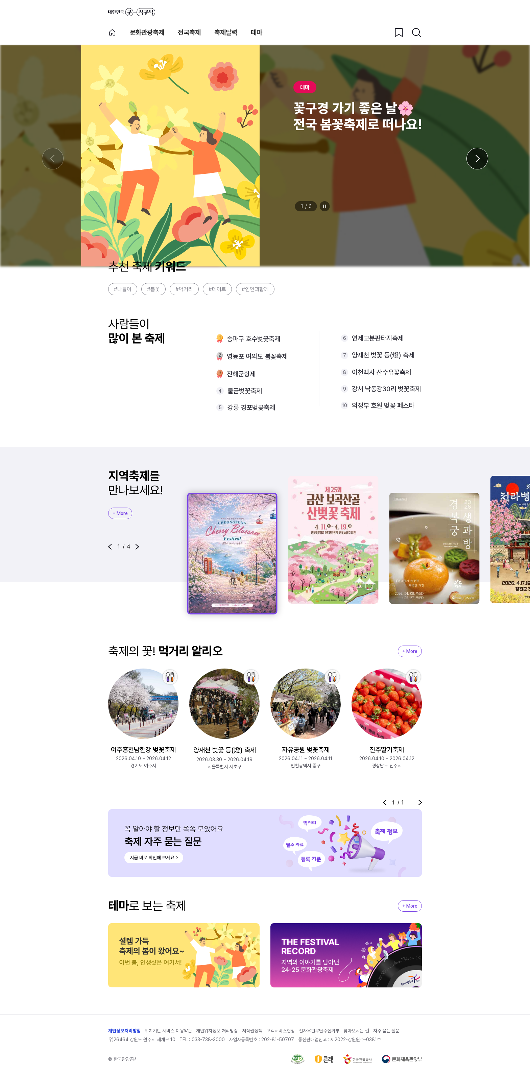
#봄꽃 (153, 289)
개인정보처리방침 (124, 1030)
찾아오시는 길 (356, 1030)
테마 (256, 32)
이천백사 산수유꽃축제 (381, 372)
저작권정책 (252, 1030)
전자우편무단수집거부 (319, 1030)
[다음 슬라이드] (477, 158)
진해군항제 (241, 374)
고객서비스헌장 (280, 1030)
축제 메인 (112, 32)
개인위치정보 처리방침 (217, 1030)
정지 (325, 206)
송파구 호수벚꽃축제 (253, 339)
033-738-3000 (208, 1039)
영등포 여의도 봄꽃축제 (257, 356)
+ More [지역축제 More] (120, 513)
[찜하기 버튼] (398, 32)
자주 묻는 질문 (386, 1030)
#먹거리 (184, 289)
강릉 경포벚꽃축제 (251, 407)
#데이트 (217, 289)
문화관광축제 (147, 32)
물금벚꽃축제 (244, 391)
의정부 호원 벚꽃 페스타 (383, 405)
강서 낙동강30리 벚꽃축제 (386, 389)
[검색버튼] (416, 32)
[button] (110, 547)
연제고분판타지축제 (378, 338)
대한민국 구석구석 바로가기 (131, 12)
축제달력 (225, 32)
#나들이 (122, 289)
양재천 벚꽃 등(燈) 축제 (383, 355)
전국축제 (189, 32)
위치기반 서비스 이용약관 (168, 1030)
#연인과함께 (255, 289)
